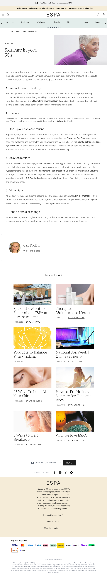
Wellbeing (41, 22)
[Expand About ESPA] (53, 521)
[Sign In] (98, 14)
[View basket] (103, 14)
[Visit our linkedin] (71, 472)
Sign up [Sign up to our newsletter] (69, 463)
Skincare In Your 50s (30, 31)
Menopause (72, 22)
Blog (18, 31)
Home (11, 31)
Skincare (10, 22)
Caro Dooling (31, 245)
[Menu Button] (3, 14)
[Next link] (105, 23)
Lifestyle (56, 22)
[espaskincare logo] (53, 15)
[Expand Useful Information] (53, 528)
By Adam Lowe (33, 322)
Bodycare (25, 22)
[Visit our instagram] (60, 472)
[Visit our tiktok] (66, 472)
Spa (86, 22)
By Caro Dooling (76, 318)
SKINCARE (9, 43)
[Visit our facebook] (54, 472)
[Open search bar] (8, 14)
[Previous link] (1, 23)
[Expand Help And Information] (53, 515)
